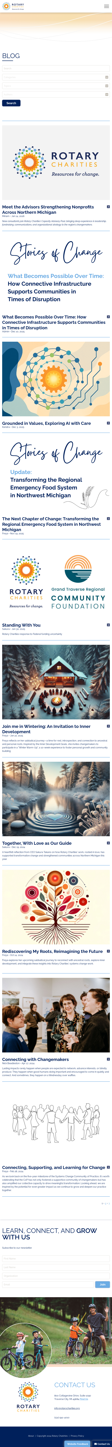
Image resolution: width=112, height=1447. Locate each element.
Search (11, 103)
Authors (8, 94)
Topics (7, 85)
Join (102, 1284)
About (31, 1436)
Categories (10, 77)
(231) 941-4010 (61, 1417)
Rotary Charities (13, 6)
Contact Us (104, 1444)
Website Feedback (77, 1444)
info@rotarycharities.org (67, 1408)
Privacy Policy (77, 1436)
